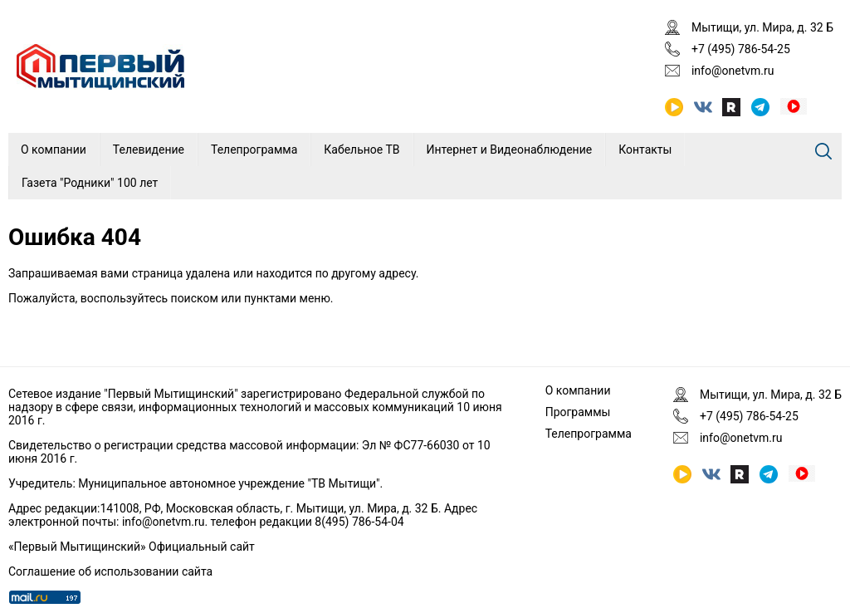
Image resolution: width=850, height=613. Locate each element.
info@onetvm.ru (732, 70)
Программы (578, 412)
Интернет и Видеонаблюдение (510, 149)
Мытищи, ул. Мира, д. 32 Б (762, 27)
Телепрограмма (254, 149)
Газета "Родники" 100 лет (90, 182)
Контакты (645, 149)
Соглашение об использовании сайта (110, 571)
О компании (53, 149)
